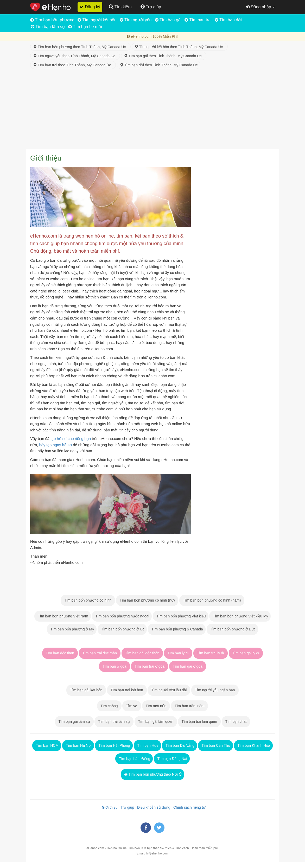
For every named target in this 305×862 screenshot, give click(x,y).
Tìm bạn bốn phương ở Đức (232, 629)
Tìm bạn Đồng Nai (171, 759)
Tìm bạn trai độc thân (99, 653)
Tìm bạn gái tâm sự (74, 721)
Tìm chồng (109, 706)
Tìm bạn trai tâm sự (114, 721)
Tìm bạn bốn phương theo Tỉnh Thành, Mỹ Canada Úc (80, 47)
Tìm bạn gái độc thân (142, 653)
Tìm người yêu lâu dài (169, 690)
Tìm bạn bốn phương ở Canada (176, 629)
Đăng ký (90, 7)
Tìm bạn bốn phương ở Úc (122, 629)
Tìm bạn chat (235, 721)
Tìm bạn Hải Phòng (114, 745)
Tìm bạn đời (228, 20)
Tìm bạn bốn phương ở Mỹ (71, 629)
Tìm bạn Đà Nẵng (179, 745)
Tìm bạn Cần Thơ (215, 745)
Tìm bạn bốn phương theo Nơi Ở (152, 774)
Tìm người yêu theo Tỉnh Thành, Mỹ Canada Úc (75, 56)
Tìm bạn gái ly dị (245, 653)
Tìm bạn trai (198, 20)
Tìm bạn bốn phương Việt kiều (180, 616)
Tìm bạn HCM (47, 745)
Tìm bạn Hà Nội (78, 745)
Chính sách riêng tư (188, 807)
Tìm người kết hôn (97, 20)
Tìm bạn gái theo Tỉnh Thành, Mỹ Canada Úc (164, 56)
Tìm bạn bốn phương (52, 20)
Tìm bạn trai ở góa (150, 666)
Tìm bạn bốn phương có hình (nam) (212, 600)
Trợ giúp (126, 807)
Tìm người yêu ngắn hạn (215, 690)
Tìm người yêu (136, 20)
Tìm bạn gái (168, 20)
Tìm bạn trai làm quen (199, 721)
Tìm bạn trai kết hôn (127, 690)
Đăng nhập (260, 7)
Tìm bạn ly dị (178, 653)
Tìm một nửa (156, 706)
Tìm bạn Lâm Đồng (134, 759)
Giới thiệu (108, 807)
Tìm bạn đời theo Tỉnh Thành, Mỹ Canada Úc (159, 65)
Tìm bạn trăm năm (189, 706)
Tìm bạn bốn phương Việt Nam (62, 616)
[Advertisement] (152, 110)
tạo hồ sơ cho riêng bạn (70, 439)
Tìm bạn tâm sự (48, 26)
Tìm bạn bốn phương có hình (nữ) (147, 600)
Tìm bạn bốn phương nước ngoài (121, 616)
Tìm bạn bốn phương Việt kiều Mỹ (240, 616)
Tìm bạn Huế (147, 745)
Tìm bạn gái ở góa (188, 666)
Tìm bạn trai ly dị (210, 653)
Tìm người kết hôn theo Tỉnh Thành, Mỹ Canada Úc (180, 47)
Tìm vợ (131, 706)
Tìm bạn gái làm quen (155, 721)
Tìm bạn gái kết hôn (86, 690)
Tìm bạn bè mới (85, 26)
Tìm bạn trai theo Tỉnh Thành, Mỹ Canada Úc (73, 65)
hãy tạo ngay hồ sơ (55, 445)
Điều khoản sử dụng (152, 807)
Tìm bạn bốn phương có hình (87, 600)
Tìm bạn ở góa (114, 666)
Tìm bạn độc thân (60, 653)
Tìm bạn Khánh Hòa (253, 745)
